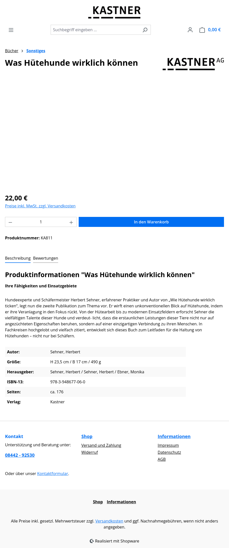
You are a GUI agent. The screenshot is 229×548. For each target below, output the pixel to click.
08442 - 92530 (20, 455)
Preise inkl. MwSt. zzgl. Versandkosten (40, 206)
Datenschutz (169, 452)
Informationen (174, 436)
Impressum (168, 445)
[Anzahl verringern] (10, 222)
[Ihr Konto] (190, 29)
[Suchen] (145, 30)
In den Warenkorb (151, 222)
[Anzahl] (41, 222)
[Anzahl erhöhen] (71, 222)
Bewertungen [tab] (45, 258)
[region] (114, 135)
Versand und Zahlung (101, 445)
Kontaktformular (52, 473)
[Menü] (11, 30)
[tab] (18, 258)
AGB (162, 459)
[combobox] (95, 30)
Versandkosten (109, 521)
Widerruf (89, 452)
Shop (86, 436)
